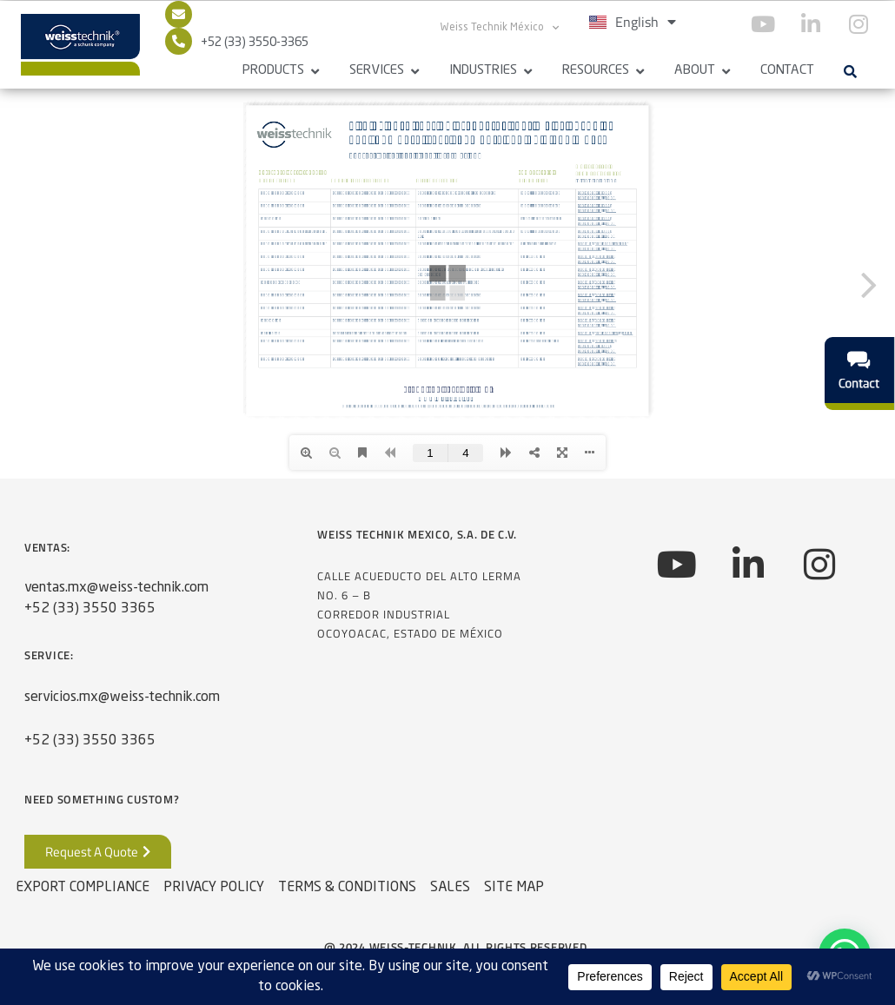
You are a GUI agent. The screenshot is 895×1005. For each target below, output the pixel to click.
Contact (787, 70)
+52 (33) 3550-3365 (254, 42)
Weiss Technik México (500, 28)
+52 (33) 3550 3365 (90, 609)
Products (273, 70)
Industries (483, 70)
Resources (595, 70)
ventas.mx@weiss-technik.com (116, 588)
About (694, 70)
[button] (850, 71)
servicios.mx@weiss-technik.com (122, 697)
